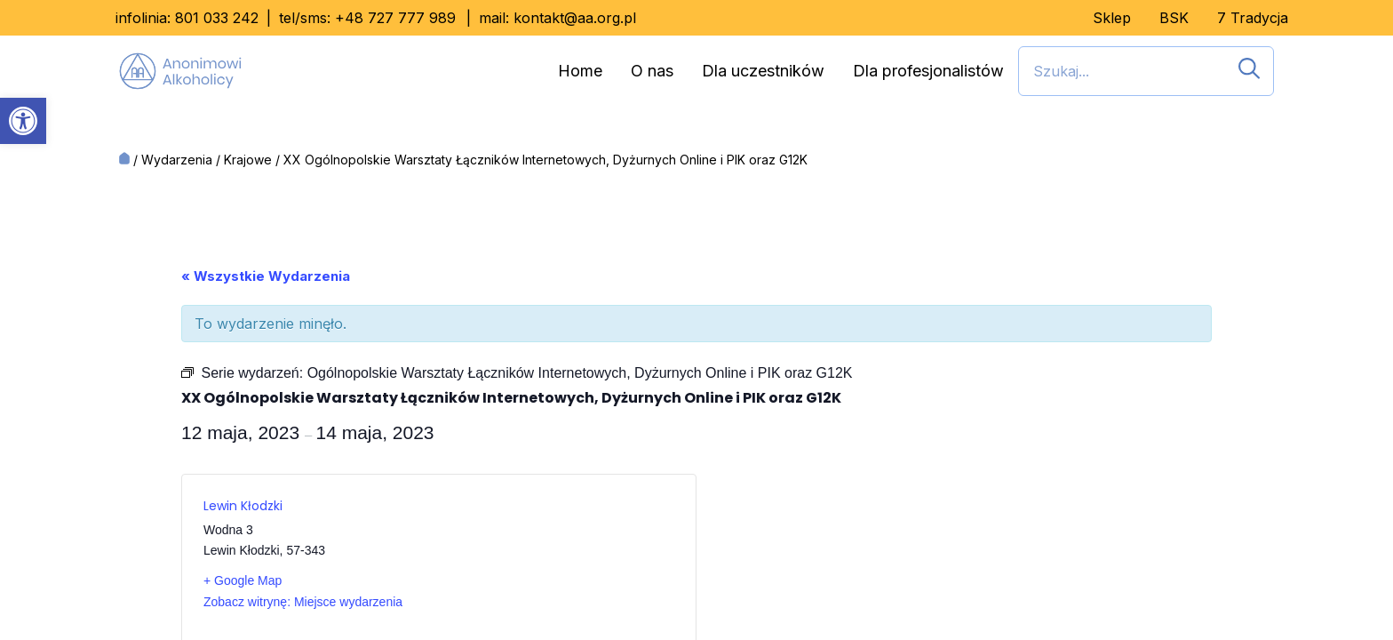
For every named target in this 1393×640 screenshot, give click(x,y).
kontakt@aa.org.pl (574, 18)
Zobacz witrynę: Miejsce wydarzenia (302, 602)
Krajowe (248, 159)
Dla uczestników (763, 70)
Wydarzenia (176, 159)
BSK (1174, 18)
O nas (652, 70)
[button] (23, 121)
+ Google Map (242, 580)
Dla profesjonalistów (928, 70)
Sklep (1112, 18)
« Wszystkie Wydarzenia (265, 276)
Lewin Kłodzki (243, 506)
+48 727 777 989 (395, 18)
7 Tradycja (1252, 18)
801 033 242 (217, 18)
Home (580, 70)
